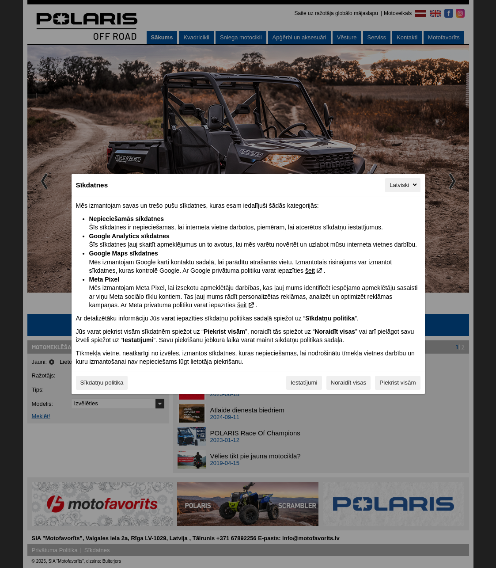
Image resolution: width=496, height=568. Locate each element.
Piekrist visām (397, 382)
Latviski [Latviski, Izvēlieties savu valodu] (404, 184)
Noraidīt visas (349, 382)
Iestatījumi (304, 382)
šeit (310, 270)
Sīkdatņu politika (102, 382)
